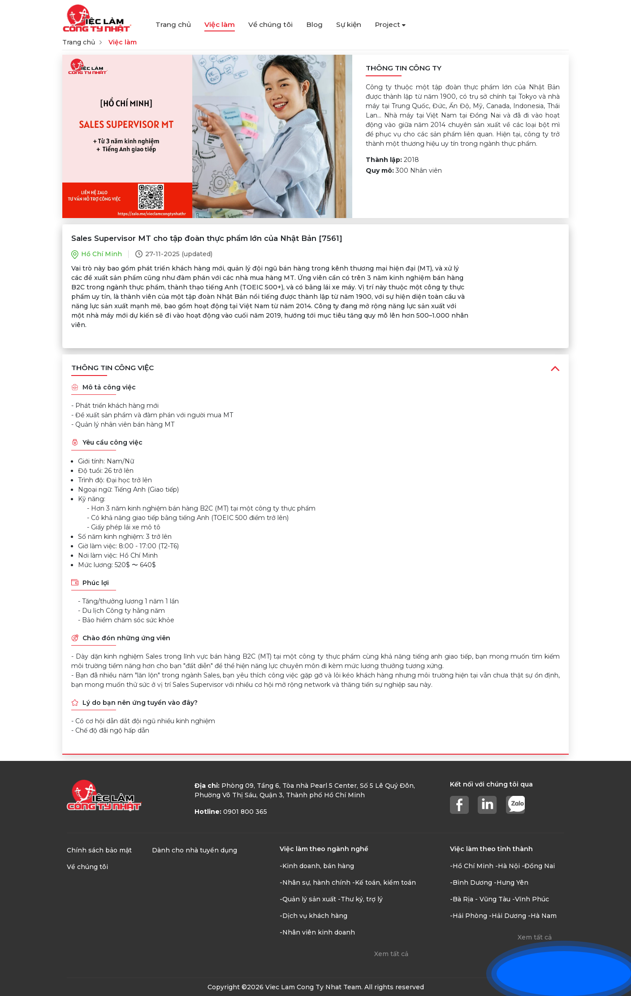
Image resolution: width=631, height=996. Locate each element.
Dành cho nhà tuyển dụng (194, 850)
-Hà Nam (542, 916)
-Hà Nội (507, 866)
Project (390, 24)
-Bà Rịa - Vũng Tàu (480, 899)
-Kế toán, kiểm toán (384, 882)
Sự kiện (348, 24)
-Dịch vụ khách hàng (313, 916)
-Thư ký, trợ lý (360, 899)
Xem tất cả (391, 954)
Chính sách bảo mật (99, 850)
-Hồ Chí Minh (471, 866)
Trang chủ (173, 24)
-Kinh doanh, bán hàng (317, 866)
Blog (314, 24)
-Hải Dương (507, 916)
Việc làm (219, 24)
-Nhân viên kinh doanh (317, 932)
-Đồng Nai (538, 866)
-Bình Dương (471, 882)
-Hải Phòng (468, 916)
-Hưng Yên (511, 882)
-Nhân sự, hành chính (315, 882)
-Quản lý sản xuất (308, 899)
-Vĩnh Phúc (530, 899)
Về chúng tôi (270, 24)
